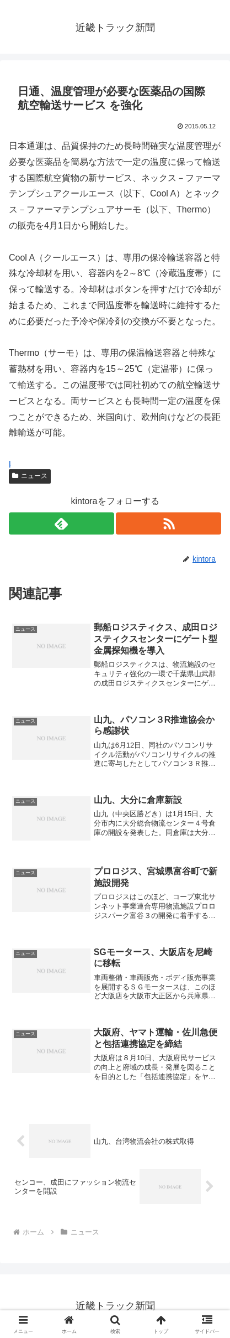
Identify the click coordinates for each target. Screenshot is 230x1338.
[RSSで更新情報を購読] (168, 523)
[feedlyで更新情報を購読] (61, 523)
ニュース (29, 476)
